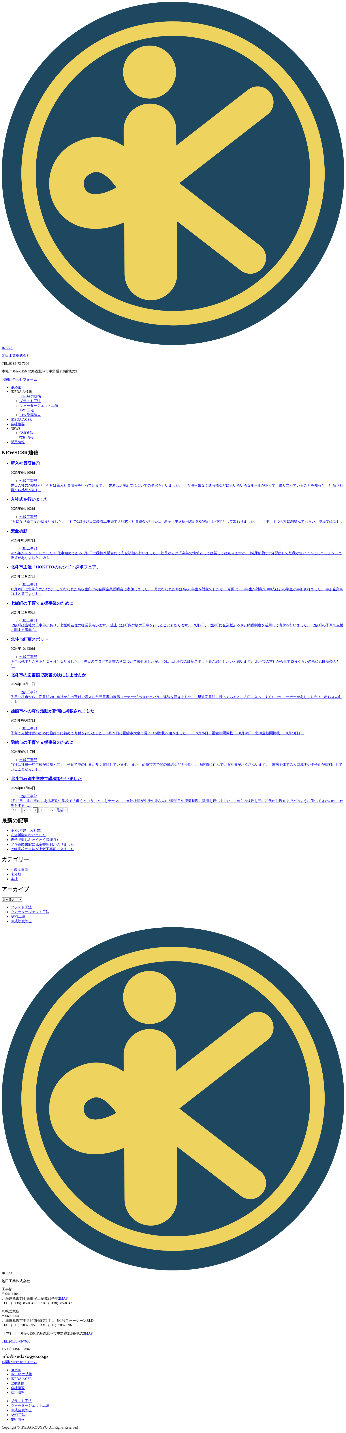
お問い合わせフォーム (19, 379)
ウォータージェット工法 (38, 405)
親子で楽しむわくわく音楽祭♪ (34, 840)
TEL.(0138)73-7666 (16, 1341)
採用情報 (18, 442)
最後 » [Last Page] (61, 810)
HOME (16, 387)
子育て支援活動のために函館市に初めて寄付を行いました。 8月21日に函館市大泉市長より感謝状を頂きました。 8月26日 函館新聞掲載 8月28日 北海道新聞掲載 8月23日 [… (157, 733)
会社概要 (18, 424)
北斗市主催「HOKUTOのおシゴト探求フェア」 (55, 567)
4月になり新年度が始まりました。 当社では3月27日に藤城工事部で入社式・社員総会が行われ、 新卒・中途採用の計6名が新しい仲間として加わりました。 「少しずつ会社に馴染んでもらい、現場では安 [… (176, 521)
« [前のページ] (25, 810)
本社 (14, 879)
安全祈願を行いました (28, 835)
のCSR (21, 419)
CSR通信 (26, 433)
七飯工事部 (28, 481)
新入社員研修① (25, 463)
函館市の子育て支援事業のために (42, 742)
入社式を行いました (29, 499)
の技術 (21, 391)
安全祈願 (19, 531)
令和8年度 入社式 (26, 830)
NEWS (16, 428)
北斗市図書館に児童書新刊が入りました (42, 844)
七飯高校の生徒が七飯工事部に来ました (42, 849)
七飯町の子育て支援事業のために (42, 603)
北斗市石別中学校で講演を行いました (46, 778)
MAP (64, 1298)
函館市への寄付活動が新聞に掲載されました (52, 711)
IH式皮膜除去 (21, 1410)
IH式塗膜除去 (30, 415)
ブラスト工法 (30, 401)
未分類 (16, 874)
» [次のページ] (52, 810)
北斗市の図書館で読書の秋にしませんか (48, 675)
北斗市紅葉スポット (29, 639)
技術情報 (26, 437)
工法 (26, 410)
